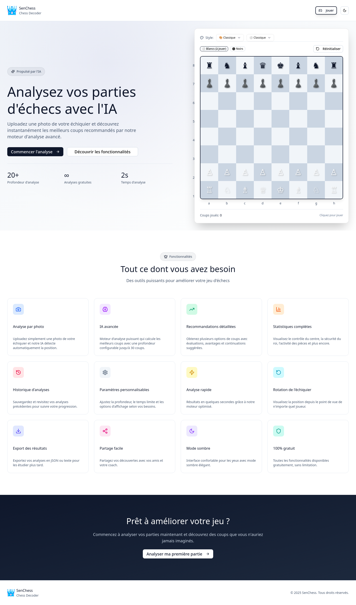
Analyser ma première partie (178, 554)
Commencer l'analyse (35, 151)
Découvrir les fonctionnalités (102, 151)
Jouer (326, 10)
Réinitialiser (328, 49)
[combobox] (230, 37)
